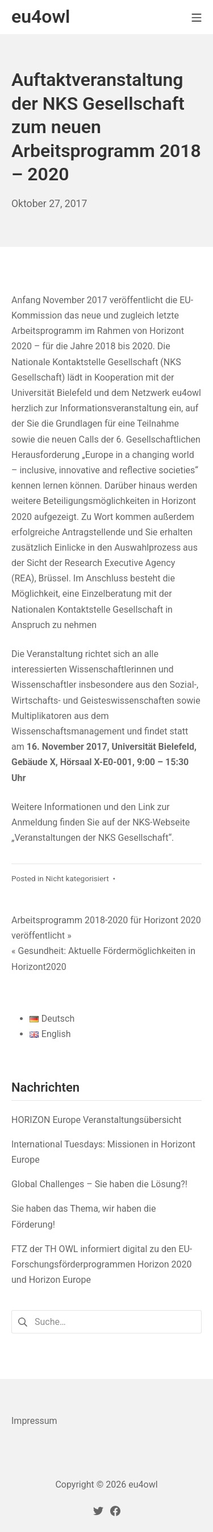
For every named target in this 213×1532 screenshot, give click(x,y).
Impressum (34, 1420)
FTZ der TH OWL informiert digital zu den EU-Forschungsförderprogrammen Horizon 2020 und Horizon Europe (101, 1264)
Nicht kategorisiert (77, 878)
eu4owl (142, 1484)
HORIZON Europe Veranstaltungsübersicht (96, 1119)
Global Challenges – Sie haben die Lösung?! (99, 1184)
